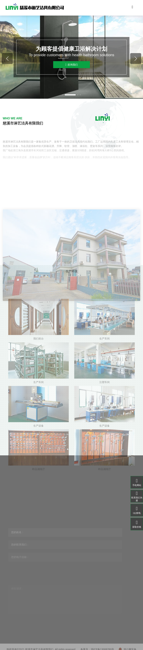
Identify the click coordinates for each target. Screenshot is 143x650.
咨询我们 (71, 64)
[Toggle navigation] (132, 8)
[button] (62, 94)
